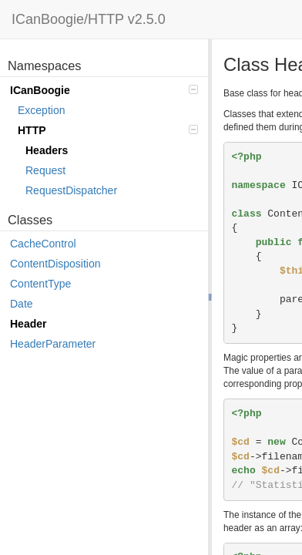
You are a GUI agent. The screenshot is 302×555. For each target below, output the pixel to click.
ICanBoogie (104, 90)
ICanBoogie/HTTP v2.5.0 (89, 19)
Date (21, 304)
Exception (41, 110)
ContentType (40, 284)
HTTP (108, 130)
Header (28, 324)
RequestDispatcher (71, 190)
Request (45, 170)
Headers (46, 150)
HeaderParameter (53, 344)
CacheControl (43, 243)
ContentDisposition (55, 263)
